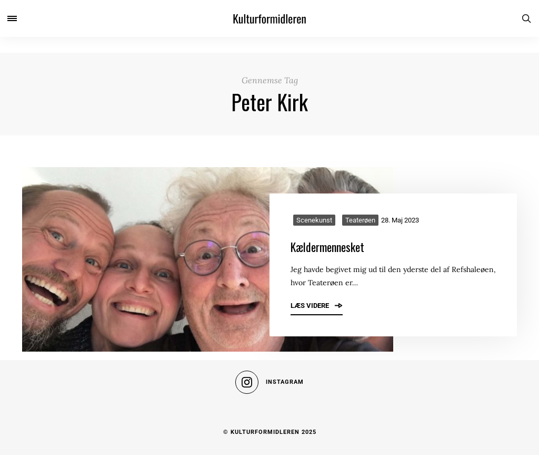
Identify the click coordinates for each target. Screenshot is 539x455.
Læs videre (317, 305)
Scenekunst (314, 220)
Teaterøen (360, 220)
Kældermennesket (327, 246)
